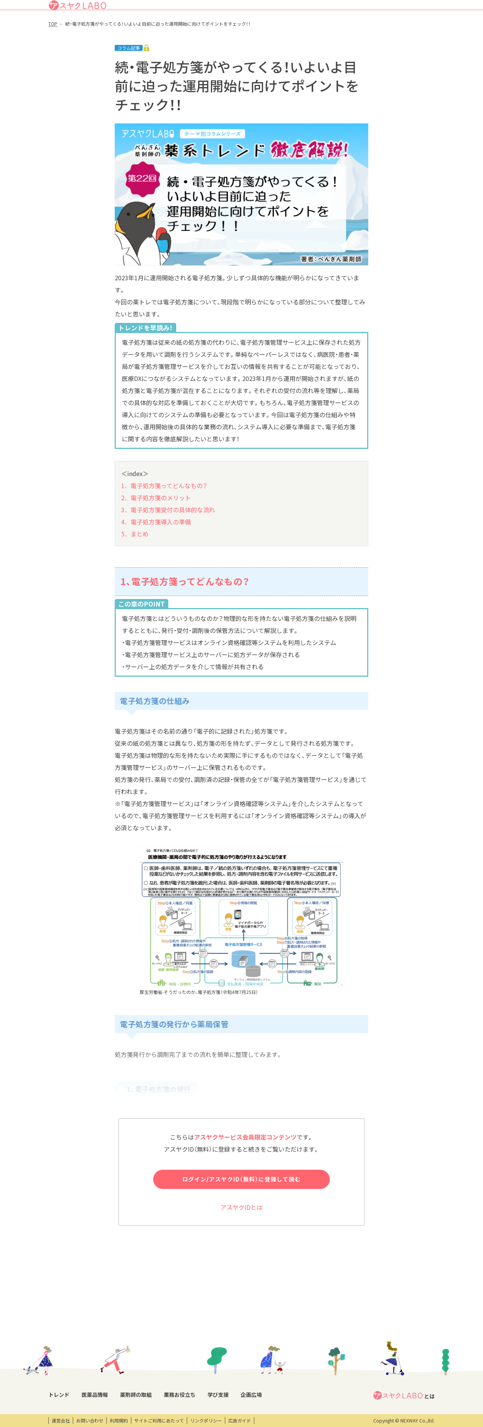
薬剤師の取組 (271, 27)
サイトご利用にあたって (159, 1420)
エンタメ (326, 1356)
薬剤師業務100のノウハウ (223, 1395)
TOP (52, 51)
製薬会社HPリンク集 (117, 1395)
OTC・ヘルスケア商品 (118, 1369)
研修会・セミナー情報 (283, 1356)
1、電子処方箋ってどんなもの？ (185, 609)
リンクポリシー (206, 1420)
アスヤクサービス (410, 27)
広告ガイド (239, 1420)
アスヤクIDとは (241, 1235)
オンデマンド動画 (280, 1369)
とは (404, 1344)
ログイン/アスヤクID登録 (342, 9)
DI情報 (103, 1356)
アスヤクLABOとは (271, 9)
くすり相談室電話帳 (116, 1382)
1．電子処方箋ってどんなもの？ (164, 513)
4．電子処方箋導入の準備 (156, 549)
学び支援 (343, 27)
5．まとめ (135, 561)
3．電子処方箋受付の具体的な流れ (168, 537)
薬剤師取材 (164, 1356)
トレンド (205, 27)
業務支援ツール (212, 1356)
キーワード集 (210, 1369)
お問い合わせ (89, 1420)
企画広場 (371, 27)
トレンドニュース (66, 1356)
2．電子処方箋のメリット (156, 525)
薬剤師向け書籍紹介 (217, 1382)
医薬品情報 (236, 27)
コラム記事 (59, 1369)
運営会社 (61, 1420)
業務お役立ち (310, 27)
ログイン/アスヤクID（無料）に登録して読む (241, 1207)
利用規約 (119, 1420)
